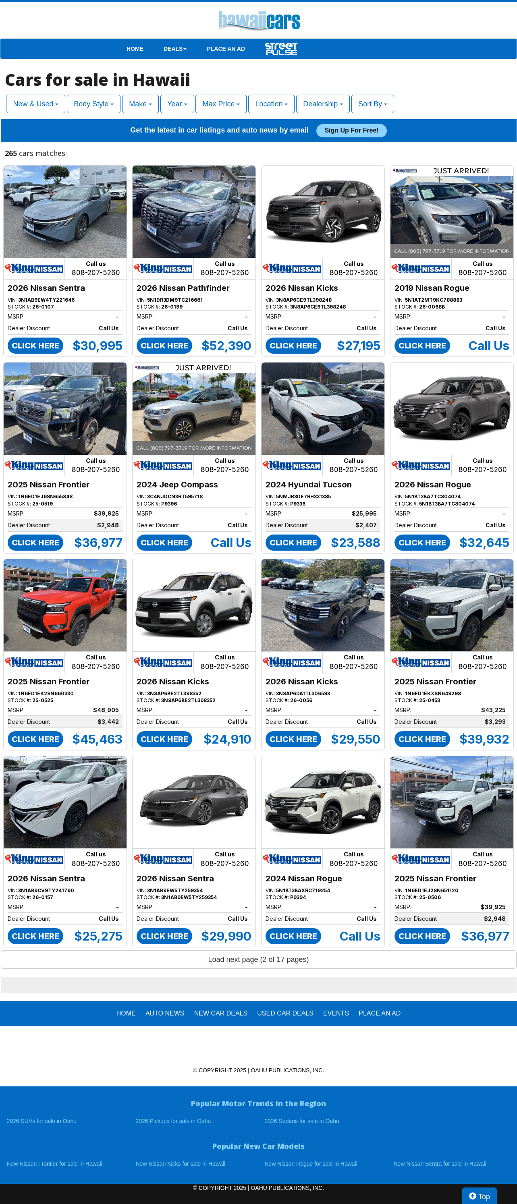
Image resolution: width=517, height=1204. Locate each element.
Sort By (372, 104)
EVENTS (336, 1013)
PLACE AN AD (226, 49)
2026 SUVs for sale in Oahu (42, 1121)
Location (271, 104)
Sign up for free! (351, 130)
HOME (135, 49)
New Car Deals (220, 1013)
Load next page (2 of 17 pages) (258, 959)
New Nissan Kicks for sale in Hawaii (181, 1163)
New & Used (35, 104)
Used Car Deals (285, 1013)
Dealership (323, 104)
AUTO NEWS (165, 1013)
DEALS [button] (175, 49)
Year (177, 104)
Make (140, 104)
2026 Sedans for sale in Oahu (302, 1121)
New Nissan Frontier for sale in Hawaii (54, 1163)
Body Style (94, 104)
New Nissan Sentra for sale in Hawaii (440, 1163)
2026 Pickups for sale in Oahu (173, 1121)
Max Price (221, 104)
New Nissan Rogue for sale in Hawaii (311, 1163)
